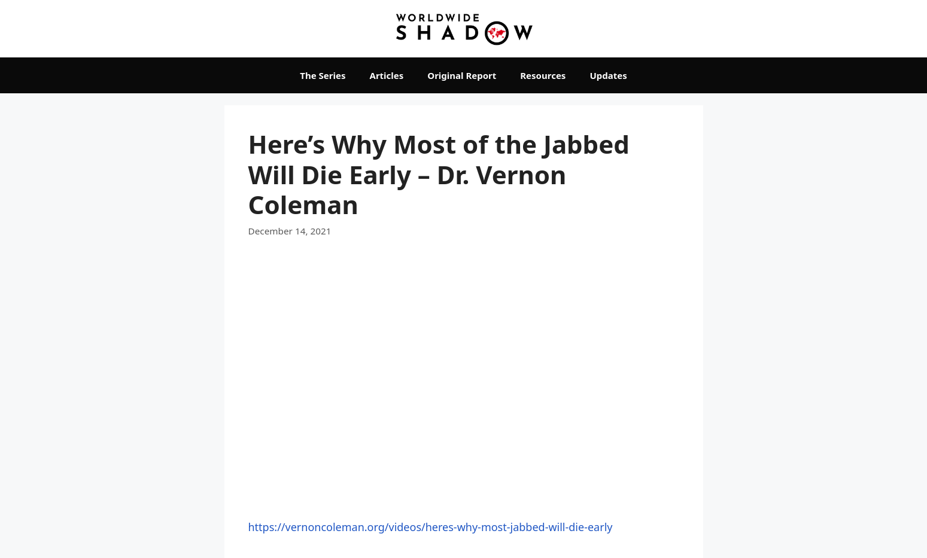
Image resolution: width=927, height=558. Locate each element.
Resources (543, 75)
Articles (387, 75)
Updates (608, 75)
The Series (322, 75)
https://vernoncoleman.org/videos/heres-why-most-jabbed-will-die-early (430, 527)
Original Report (461, 75)
